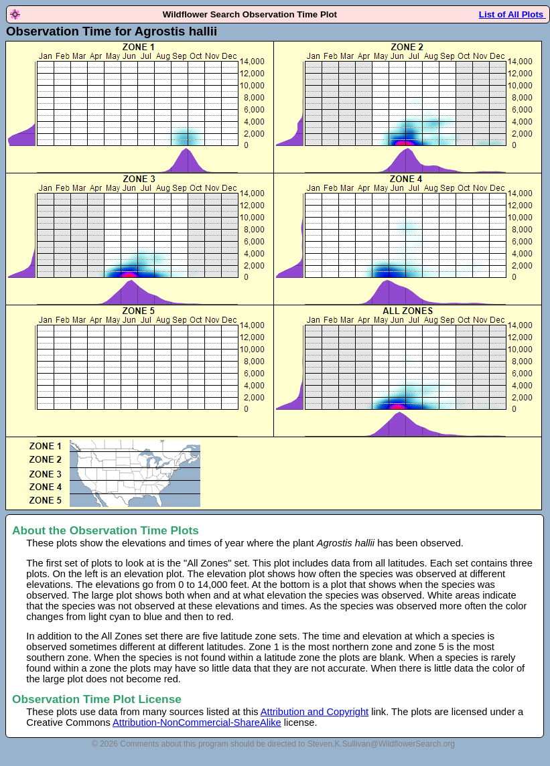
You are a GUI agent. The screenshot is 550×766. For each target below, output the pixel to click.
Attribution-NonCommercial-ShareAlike (197, 722)
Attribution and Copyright (314, 711)
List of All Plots (512, 14)
